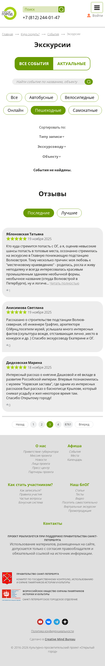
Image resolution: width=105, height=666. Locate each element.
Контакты (52, 523)
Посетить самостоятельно (79, 502)
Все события (34, 63)
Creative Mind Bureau (60, 639)
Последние (39, 213)
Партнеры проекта (40, 472)
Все (14, 97)
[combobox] (52, 137)
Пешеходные (48, 110)
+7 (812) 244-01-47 (41, 17)
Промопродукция (79, 511)
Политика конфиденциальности (52, 631)
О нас (40, 445)
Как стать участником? (30, 484)
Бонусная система (30, 502)
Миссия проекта (40, 455)
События (74, 451)
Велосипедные (79, 97)
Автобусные (41, 97)
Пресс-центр (40, 468)
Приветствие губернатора (40, 451)
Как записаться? (30, 490)
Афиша (75, 445)
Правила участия (30, 494)
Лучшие (69, 213)
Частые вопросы (30, 498)
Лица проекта (41, 463)
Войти (97, 15)
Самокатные (85, 110)
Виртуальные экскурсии (80, 506)
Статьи (79, 490)
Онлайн (16, 110)
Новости (40, 460)
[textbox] (52, 137)
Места (75, 455)
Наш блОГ (79, 484)
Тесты (80, 494)
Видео (79, 498)
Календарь (74, 460)
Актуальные (71, 63)
